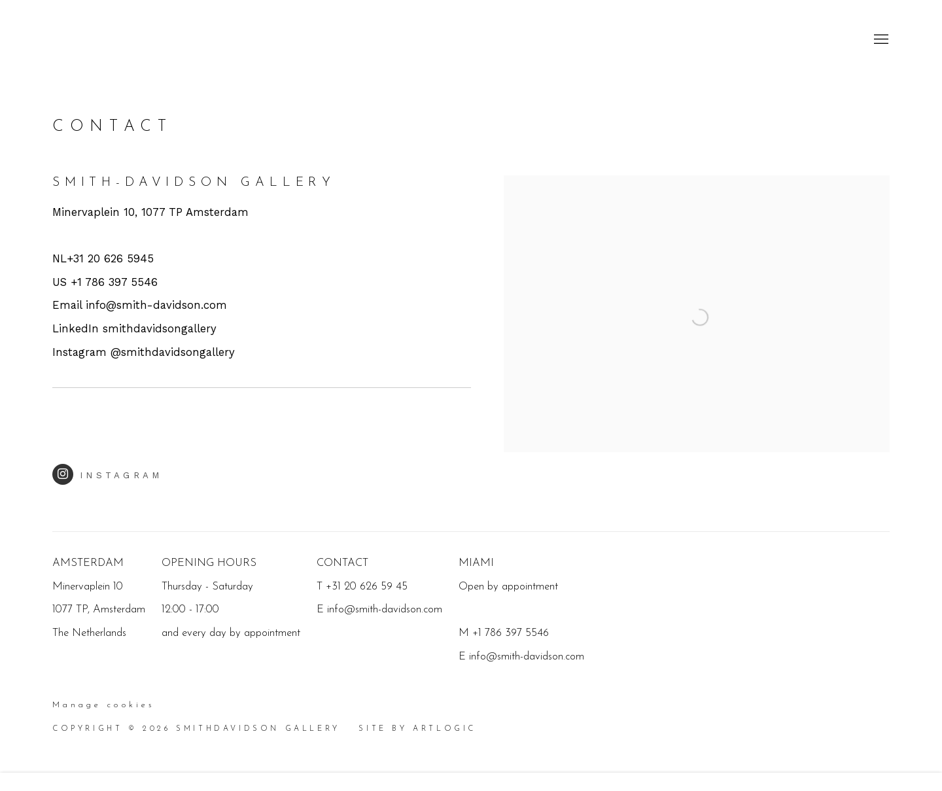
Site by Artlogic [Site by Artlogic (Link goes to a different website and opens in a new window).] (417, 729)
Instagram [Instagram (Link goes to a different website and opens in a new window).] (107, 474)
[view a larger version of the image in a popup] (697, 187)
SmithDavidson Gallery (130, 39)
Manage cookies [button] (103, 705)
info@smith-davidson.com (526, 656)
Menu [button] (880, 40)
